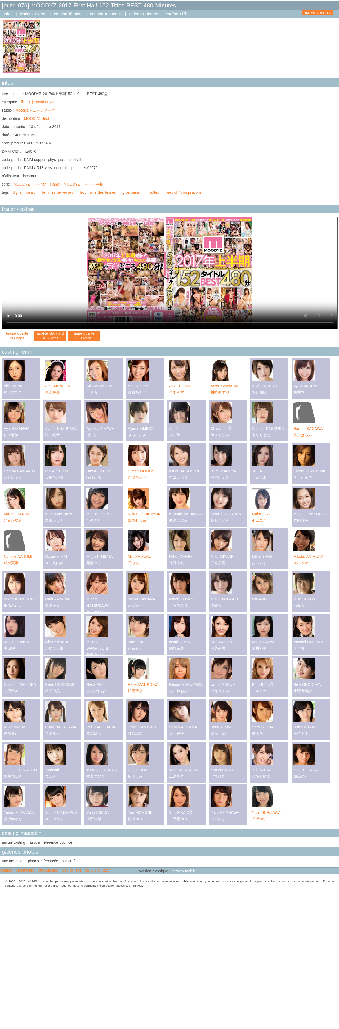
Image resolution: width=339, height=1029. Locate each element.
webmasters (48, 870)
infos (8, 14)
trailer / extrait (33, 14)
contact (6, 870)
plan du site (71, 870)
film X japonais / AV (37, 102)
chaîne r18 (176, 14)
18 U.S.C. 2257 (98, 870)
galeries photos (143, 14)
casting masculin (106, 14)
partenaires (25, 870)
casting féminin (68, 14)
